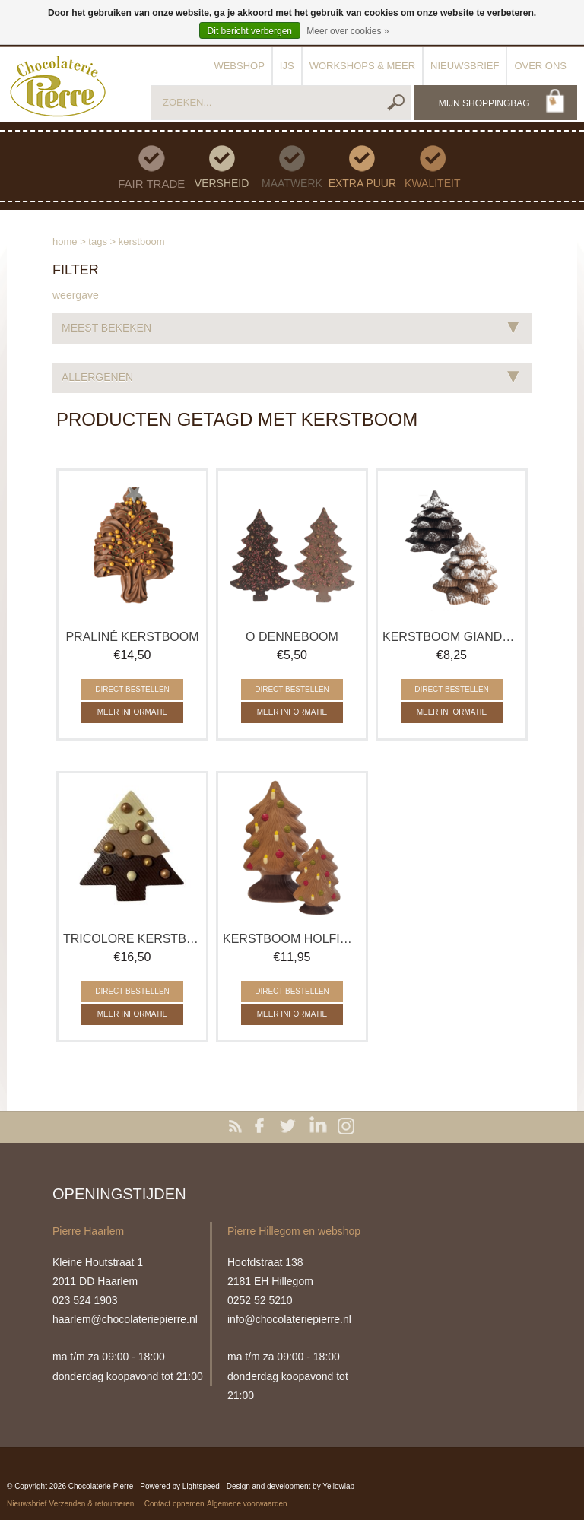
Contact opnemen (174, 1503)
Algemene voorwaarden (247, 1503)
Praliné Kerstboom (131, 636)
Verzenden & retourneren (92, 1503)
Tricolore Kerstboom (132, 938)
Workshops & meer (362, 65)
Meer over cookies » (347, 31)
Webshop (239, 65)
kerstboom (142, 241)
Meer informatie (132, 712)
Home (65, 241)
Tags (97, 241)
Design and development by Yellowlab (290, 1486)
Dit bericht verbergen (250, 31)
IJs (287, 65)
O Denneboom (292, 636)
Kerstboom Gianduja (451, 636)
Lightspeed (201, 1486)
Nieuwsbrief (464, 65)
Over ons (540, 65)
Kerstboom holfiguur (292, 938)
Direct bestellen (132, 689)
